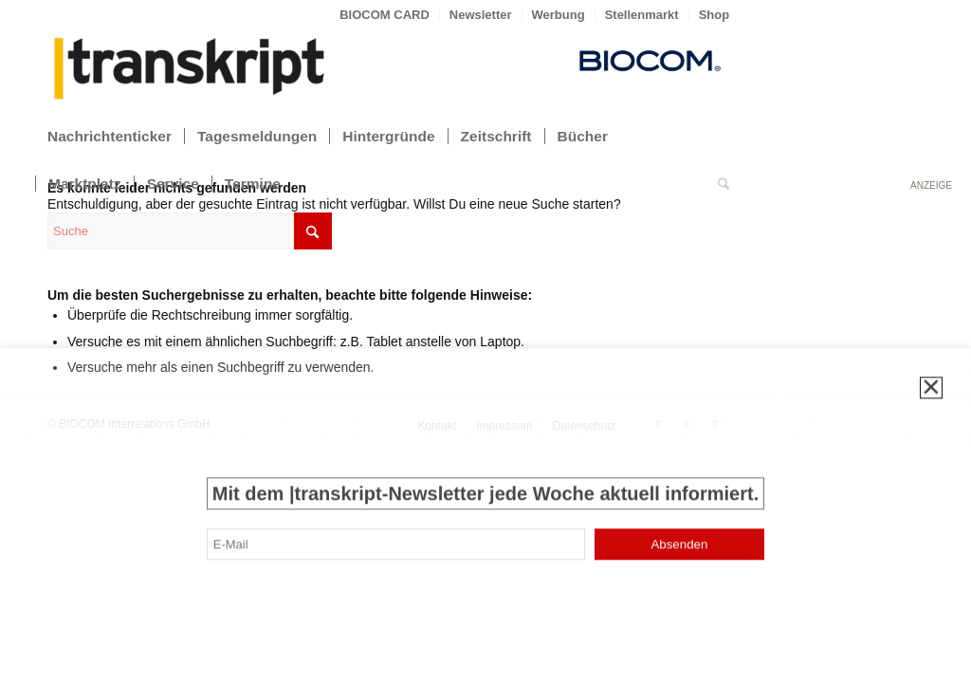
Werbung (558, 15)
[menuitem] (385, 14)
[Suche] (723, 184)
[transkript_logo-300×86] (189, 70)
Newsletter (480, 15)
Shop (714, 15)
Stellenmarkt (642, 15)
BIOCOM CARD (384, 15)
